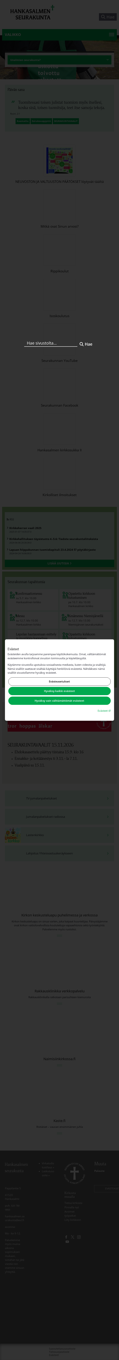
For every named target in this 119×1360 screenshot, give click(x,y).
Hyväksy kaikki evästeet (59, 691)
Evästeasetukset (59, 681)
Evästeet (104, 710)
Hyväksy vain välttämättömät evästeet (59, 700)
